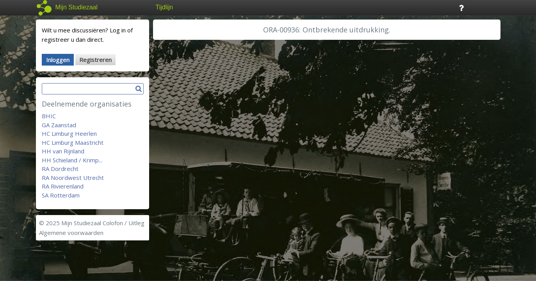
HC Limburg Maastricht (72, 142)
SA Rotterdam (61, 195)
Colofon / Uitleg (123, 223)
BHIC (49, 116)
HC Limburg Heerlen (69, 133)
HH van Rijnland (63, 151)
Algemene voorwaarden (71, 233)
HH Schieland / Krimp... (72, 160)
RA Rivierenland (63, 186)
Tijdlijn (164, 7)
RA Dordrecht (60, 169)
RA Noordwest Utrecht (73, 177)
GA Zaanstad (59, 125)
